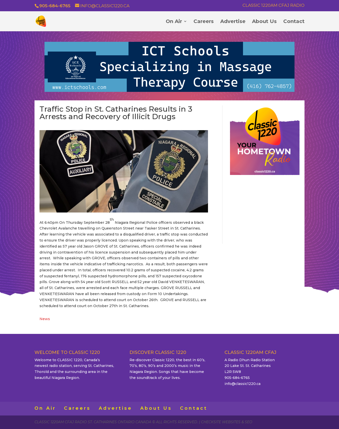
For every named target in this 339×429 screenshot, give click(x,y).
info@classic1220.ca (242, 383)
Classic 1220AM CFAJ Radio (273, 5)
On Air (174, 22)
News (45, 319)
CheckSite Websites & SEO (226, 422)
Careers (204, 22)
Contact (293, 22)
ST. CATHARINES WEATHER (265, 208)
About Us (264, 22)
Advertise (233, 22)
